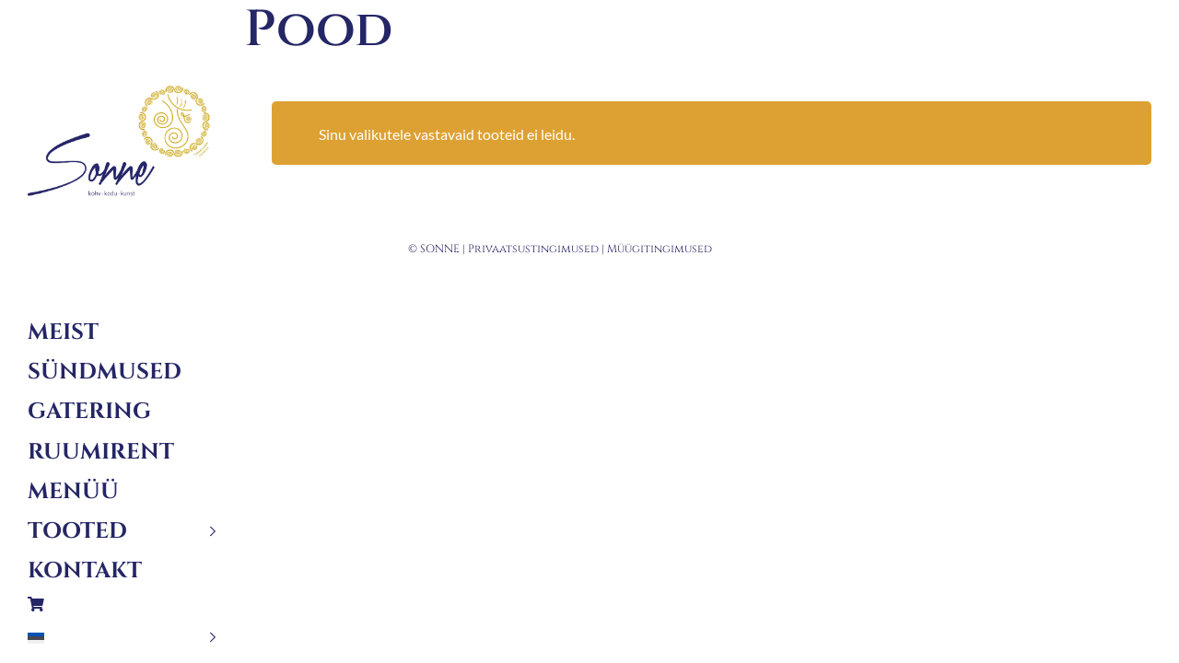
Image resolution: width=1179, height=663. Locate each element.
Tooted (77, 531)
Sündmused (104, 372)
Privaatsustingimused (533, 248)
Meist (63, 332)
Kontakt (85, 571)
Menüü (73, 491)
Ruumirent (101, 452)
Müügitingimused (659, 248)
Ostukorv (122, 604)
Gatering (89, 411)
